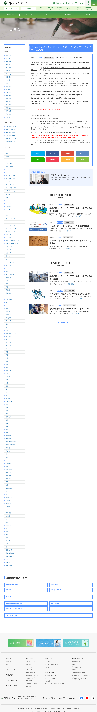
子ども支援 (9, 342)
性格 (7, 383)
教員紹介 (74, 670)
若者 (7, 519)
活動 (7, 432)
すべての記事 (60, 322)
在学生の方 (50, 8)
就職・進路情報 (50, 672)
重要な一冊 (9, 550)
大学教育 (8, 336)
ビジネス (8, 253)
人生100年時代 (10, 274)
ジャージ (8, 209)
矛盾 (7, 457)
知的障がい (9, 463)
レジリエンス (10, 265)
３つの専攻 (9, 596)
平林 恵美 (8, 71)
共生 (7, 296)
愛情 (7, 389)
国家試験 (8, 318)
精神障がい (9, 488)
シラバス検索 (29, 670)
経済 (7, 491)
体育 (7, 284)
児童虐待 (8, 290)
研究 (7, 466)
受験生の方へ (10, 658)
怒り (7, 380)
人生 (7, 271)
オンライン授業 (10, 178)
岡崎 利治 (9, 55)
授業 (7, 404)
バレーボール (10, 250)
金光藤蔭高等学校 (55, 708)
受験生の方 (41, 8)
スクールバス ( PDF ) (31, 667)
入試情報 (28, 9)
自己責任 (8, 506)
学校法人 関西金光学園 (24, 708)
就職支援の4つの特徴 (50, 675)
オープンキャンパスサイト (13, 667)
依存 (7, 287)
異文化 (8, 451)
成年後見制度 (10, 401)
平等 (7, 364)
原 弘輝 (59, 305)
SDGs (7, 160)
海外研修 (8, 435)
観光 (7, 528)
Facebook (53, 153)
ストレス (8, 212)
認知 (7, 531)
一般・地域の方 (78, 8)
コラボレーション (11, 191)
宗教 (7, 352)
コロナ (8, 197)
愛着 (7, 392)
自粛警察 (8, 513)
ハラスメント (10, 246)
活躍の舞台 (54, 584)
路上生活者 (9, 540)
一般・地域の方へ (11, 680)
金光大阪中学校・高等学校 (40, 708)
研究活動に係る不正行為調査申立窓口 (81, 675)
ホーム (8, 256)
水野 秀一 (8, 61)
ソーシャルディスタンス (13, 225)
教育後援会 (59, 8)
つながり (8, 169)
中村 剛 (40, 57)
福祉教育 (8, 479)
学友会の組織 (29, 681)
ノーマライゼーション (12, 240)
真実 (7, 454)
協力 (7, 305)
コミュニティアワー (12, 188)
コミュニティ (10, 185)
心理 (7, 373)
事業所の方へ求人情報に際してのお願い (55, 683)
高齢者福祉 (9, 565)
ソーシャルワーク (72, 57)
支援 (7, 414)
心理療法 (8, 376)
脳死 (7, 494)
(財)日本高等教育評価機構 (51, 664)
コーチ (8, 200)
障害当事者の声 (10, 553)
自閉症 (8, 516)
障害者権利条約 (10, 556)
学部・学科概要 (76, 661)
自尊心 (8, 500)
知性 (7, 460)
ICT (7, 154)
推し (7, 407)
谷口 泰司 (8, 67)
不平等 (8, 268)
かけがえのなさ (10, 166)
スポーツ (8, 215)
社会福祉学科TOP (12, 584)
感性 (7, 395)
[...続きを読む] (79, 216)
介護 (7, 280)
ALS (58, 57)
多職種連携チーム (11, 333)
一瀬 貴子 (8, 80)
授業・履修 (28, 664)
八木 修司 (8, 114)
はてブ (82, 153)
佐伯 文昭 (8, 102)
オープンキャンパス (11, 9)
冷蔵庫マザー (10, 299)
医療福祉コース (10, 132)
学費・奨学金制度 (30, 672)
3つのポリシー (10, 590)
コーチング (9, 203)
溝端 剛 (8, 64)
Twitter (38, 153)
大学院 (73, 664)
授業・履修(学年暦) (77, 667)
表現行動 (8, 525)
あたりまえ (9, 163)
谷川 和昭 (59, 205)
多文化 (8, 324)
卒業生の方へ (10, 675)
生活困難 (8, 448)
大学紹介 (47, 661)
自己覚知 (8, 503)
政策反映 (8, 417)
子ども (8, 339)
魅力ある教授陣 (56, 590)
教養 (7, 420)
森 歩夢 (8, 89)
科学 (7, 482)
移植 (7, 485)
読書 (7, 537)
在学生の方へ (30, 658)
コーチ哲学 (9, 206)
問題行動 (8, 315)
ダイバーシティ (10, 231)
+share (68, 159)
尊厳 (7, 358)
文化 (7, 423)
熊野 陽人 (59, 290)
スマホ (8, 222)
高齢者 (8, 562)
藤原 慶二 (8, 77)
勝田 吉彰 (8, 95)
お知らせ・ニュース (31, 661)
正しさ (8, 426)
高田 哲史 (8, 83)
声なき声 (8, 321)
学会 (7, 349)
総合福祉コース (49, 57)
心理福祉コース (10, 135)
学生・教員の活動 (11, 685)
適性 (7, 547)
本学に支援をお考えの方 (89, 8)
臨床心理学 (9, 497)
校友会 (69, 9)
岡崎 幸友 (8, 86)
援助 (7, 410)
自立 (7, 510)
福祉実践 (8, 472)
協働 (7, 302)
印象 (7, 308)
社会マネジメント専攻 (69, 305)
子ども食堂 (9, 345)
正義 (7, 429)
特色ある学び (10, 615)
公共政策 (8, 293)
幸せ (7, 367)
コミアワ (8, 181)
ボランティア (10, 259)
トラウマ (8, 237)
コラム (8, 194)
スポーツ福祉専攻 (69, 290)
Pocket (52, 159)
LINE (37, 159)
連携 (7, 544)
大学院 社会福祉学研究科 (14, 603)
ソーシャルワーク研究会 (14, 608)
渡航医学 (8, 438)
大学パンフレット (10, 670)
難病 (7, 559)
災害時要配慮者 (10, 445)
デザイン (8, 234)
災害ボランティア (11, 441)
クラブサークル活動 (31, 678)
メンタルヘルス (10, 262)
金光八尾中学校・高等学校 (70, 708)
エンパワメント (64, 57)
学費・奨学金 (55, 603)
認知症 (8, 534)
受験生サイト (9, 664)
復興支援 (8, 370)
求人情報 (47, 681)
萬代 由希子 (9, 98)
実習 (7, 355)
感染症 (8, 398)
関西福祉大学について (78, 658)
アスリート (9, 172)
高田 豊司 (8, 105)
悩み (7, 386)
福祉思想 (79, 57)
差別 (7, 361)
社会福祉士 (9, 469)
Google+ (67, 153)
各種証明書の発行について (32, 675)
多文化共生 (9, 327)
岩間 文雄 (8, 111)
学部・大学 (48, 658)
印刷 (82, 159)
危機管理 (8, 311)
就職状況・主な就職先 (51, 678)
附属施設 (47, 667)
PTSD (7, 157)
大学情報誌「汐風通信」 (32, 683)
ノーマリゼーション (12, 243)
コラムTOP (7, 47)
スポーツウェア (10, 219)
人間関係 (8, 277)
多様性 (8, 330)
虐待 (7, 522)
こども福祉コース (11, 126)
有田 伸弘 (8, 74)
